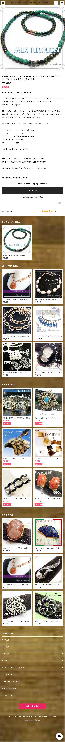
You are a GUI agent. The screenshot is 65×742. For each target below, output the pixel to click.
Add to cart (32, 190)
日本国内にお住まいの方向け (32, 197)
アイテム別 (5, 640)
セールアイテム (7, 695)
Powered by (32, 720)
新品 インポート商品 (9, 688)
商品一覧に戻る (32, 706)
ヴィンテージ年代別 (9, 674)
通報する (60, 203)
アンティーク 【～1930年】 (11, 681)
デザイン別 (6, 654)
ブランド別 (5, 647)
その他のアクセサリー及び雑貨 (13, 668)
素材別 (4, 661)
